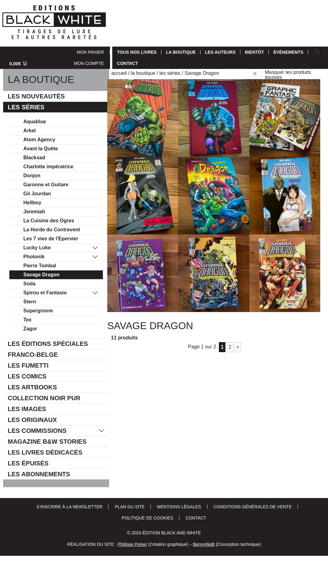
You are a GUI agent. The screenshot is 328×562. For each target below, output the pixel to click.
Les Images (27, 409)
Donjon (31, 175)
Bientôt (254, 52)
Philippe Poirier (132, 544)
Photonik (33, 256)
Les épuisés (28, 463)
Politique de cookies (147, 517)
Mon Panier (90, 52)
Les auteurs (220, 52)
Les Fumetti (28, 365)
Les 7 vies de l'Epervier (50, 238)
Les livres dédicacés (45, 452)
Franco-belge (33, 354)
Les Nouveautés (36, 96)
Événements (288, 52)
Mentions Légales (179, 506)
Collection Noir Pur (44, 398)
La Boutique (181, 52)
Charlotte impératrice (48, 166)
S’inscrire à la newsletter (69, 506)
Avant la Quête (40, 148)
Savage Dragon (41, 274)
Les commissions (37, 430)
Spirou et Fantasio (45, 292)
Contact (127, 63)
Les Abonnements (39, 474)
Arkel (29, 130)
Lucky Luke (37, 247)
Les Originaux (32, 419)
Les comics (27, 376)
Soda (29, 283)
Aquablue (34, 121)
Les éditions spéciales (48, 343)
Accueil (119, 73)
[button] (317, 52)
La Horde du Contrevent (51, 229)
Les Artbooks (32, 387)
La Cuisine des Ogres (48, 220)
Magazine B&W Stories (47, 441)
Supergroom (38, 310)
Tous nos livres (136, 52)
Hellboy (32, 202)
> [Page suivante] (237, 347)
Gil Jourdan (37, 193)
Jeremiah (34, 211)
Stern (29, 301)
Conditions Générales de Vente (253, 506)
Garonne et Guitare (45, 184)
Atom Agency (39, 139)
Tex (27, 319)
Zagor (30, 328)
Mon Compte (89, 63)
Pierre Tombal (39, 265)
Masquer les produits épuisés (288, 75)
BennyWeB (204, 544)
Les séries (26, 107)
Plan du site (130, 506)
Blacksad (34, 157)
